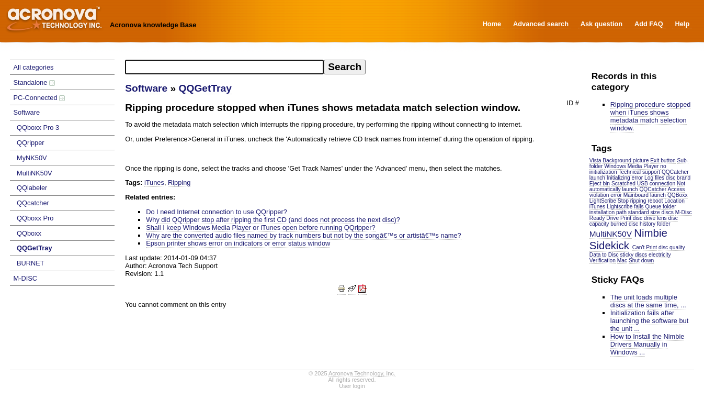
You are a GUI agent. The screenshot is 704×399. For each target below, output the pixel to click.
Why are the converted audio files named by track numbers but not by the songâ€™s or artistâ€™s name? (303, 235)
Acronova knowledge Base (153, 25)
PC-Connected (39, 98)
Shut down (641, 260)
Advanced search (541, 24)
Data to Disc (604, 255)
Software (27, 112)
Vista (595, 160)
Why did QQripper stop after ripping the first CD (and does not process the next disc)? (273, 220)
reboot (655, 201)
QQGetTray (34, 248)
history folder (655, 224)
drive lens (655, 218)
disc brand (678, 178)
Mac (622, 260)
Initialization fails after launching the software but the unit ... (649, 320)
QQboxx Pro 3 (38, 127)
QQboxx (29, 233)
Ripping (179, 182)
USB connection (656, 183)
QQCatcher (675, 172)
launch (597, 178)
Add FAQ (648, 24)
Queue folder (660, 206)
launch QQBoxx (669, 195)
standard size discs (651, 212)
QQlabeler (32, 188)
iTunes (597, 206)
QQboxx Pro (35, 218)
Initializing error (625, 178)
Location (674, 201)
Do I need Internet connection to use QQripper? (216, 212)
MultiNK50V (34, 173)
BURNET (30, 263)
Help (682, 24)
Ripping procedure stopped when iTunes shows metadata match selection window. (650, 116)
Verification (602, 260)
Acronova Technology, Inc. (361, 373)
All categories (34, 67)
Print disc (631, 218)
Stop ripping (632, 201)
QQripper (30, 143)
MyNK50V (32, 158)
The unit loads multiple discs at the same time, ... (648, 301)
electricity (660, 255)
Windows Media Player (631, 166)
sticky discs (633, 255)
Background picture (626, 160)
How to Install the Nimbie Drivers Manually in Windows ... (647, 344)
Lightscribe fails (625, 206)
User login (352, 386)
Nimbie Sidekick (628, 239)
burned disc (624, 224)
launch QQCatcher (644, 189)
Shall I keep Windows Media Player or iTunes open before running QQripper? (260, 227)
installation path (608, 212)
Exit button (662, 160)
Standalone (34, 82)
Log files (654, 178)
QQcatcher (33, 203)
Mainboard (636, 195)
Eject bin (599, 183)
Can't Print (644, 247)
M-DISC (26, 278)
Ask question (601, 24)
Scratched (623, 183)
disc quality (671, 247)
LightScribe (602, 201)
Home (492, 24)
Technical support (639, 172)
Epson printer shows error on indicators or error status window (238, 243)
